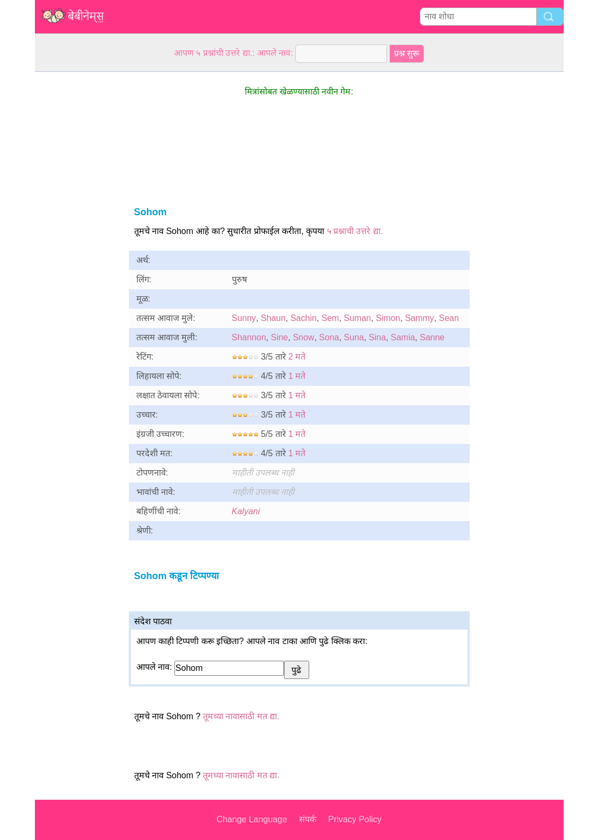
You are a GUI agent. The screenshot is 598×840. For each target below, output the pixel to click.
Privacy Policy (355, 819)
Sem (330, 318)
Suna (354, 337)
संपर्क (307, 819)
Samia (403, 337)
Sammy (419, 318)
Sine (279, 337)
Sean (449, 318)
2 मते (296, 356)
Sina (377, 337)
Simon (388, 318)
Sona (329, 337)
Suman (357, 318)
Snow (303, 337)
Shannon (249, 337)
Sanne (432, 337)
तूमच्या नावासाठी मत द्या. (241, 716)
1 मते (296, 376)
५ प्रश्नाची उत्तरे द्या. (355, 231)
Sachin (303, 318)
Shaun (273, 318)
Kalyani (246, 511)
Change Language (251, 819)
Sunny (244, 318)
